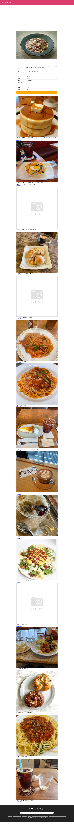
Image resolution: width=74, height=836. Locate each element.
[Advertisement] (37, 13)
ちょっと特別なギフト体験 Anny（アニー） (40, 816)
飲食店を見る (19, 230)
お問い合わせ (24, 816)
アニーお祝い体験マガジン (7, 2)
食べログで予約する (36, 92)
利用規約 (29, 816)
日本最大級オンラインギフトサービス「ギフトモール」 (37, 817)
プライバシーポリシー (17, 816)
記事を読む (18, 140)
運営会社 (10, 816)
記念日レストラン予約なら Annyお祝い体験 (57, 816)
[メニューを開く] (70, 2)
